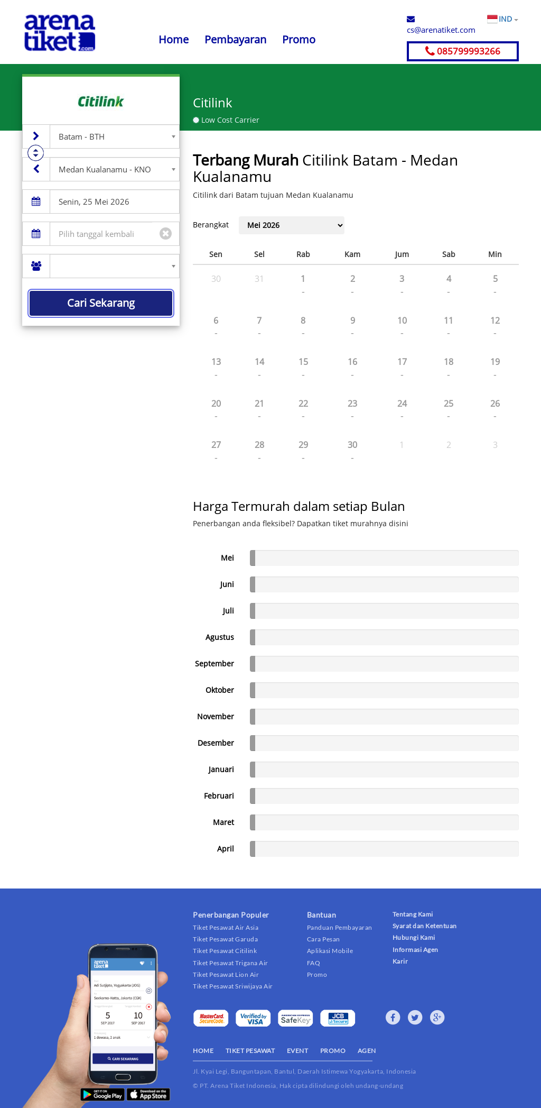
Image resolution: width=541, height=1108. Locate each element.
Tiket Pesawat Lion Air (226, 974)
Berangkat (211, 224)
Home (173, 39)
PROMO (333, 1051)
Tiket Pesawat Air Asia (225, 927)
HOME (203, 1051)
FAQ (314, 963)
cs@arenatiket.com (441, 25)
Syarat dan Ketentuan (425, 926)
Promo (298, 39)
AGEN (367, 1051)
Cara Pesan (323, 939)
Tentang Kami (413, 914)
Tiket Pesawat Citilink (225, 951)
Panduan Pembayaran (339, 927)
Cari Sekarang (101, 303)
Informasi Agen (416, 950)
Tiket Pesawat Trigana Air (230, 963)
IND (508, 19)
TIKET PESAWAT (250, 1051)
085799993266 (462, 51)
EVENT (298, 1051)
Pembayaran (235, 39)
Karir (400, 961)
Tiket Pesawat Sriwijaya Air (233, 986)
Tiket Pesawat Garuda (225, 939)
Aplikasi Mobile (330, 951)
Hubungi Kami (414, 937)
